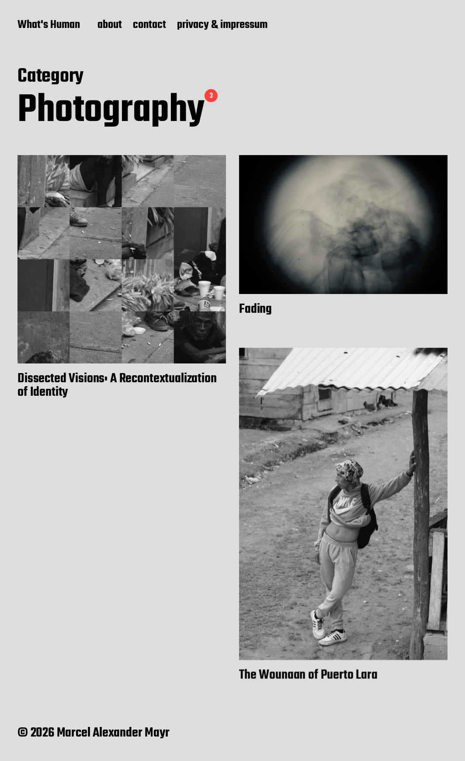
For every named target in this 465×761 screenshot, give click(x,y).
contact (149, 25)
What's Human (48, 25)
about (109, 25)
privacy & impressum (222, 25)
